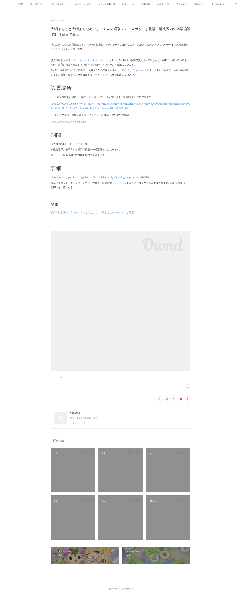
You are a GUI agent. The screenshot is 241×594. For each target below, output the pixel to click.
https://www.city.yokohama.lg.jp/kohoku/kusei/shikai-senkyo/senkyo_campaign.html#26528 (100, 177)
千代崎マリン (218, 4)
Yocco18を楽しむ (59, 4)
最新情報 (146, 4)
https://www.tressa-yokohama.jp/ (68, 121)
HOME (20, 4)
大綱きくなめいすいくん (133, 70)
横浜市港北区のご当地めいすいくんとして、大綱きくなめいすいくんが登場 (92, 212)
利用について (128, 4)
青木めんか (182, 4)
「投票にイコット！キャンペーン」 (89, 60)
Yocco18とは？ (37, 4)
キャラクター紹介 (83, 4)
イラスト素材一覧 (106, 4)
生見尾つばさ (163, 4)
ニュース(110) (56, 377)
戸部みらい (199, 4)
